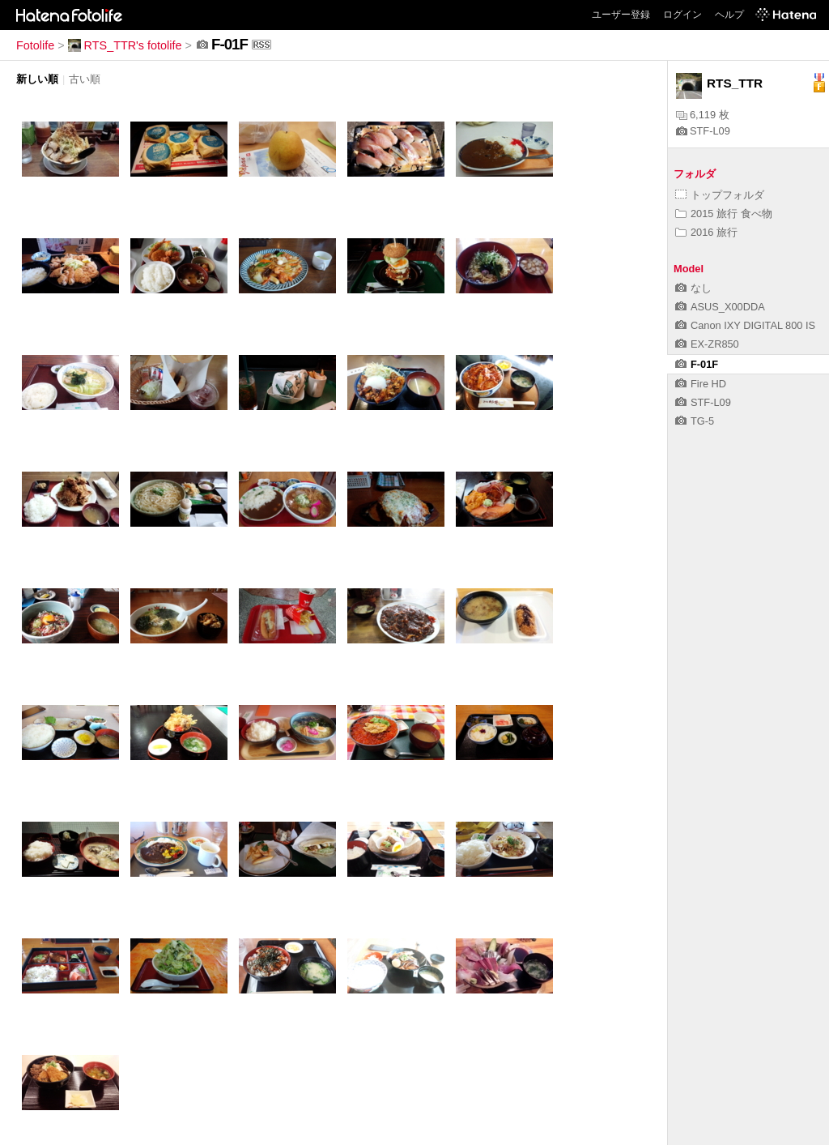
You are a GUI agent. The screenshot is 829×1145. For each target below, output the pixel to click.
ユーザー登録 (621, 14)
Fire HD (700, 384)
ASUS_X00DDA (720, 307)
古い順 (84, 79)
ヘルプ (729, 14)
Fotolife (35, 45)
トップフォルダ (719, 195)
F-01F (696, 364)
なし (693, 288)
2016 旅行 (706, 232)
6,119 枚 (702, 115)
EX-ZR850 (707, 344)
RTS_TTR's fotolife (125, 45)
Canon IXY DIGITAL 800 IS (745, 325)
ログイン (682, 14)
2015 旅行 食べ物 (723, 213)
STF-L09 (703, 131)
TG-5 (694, 421)
